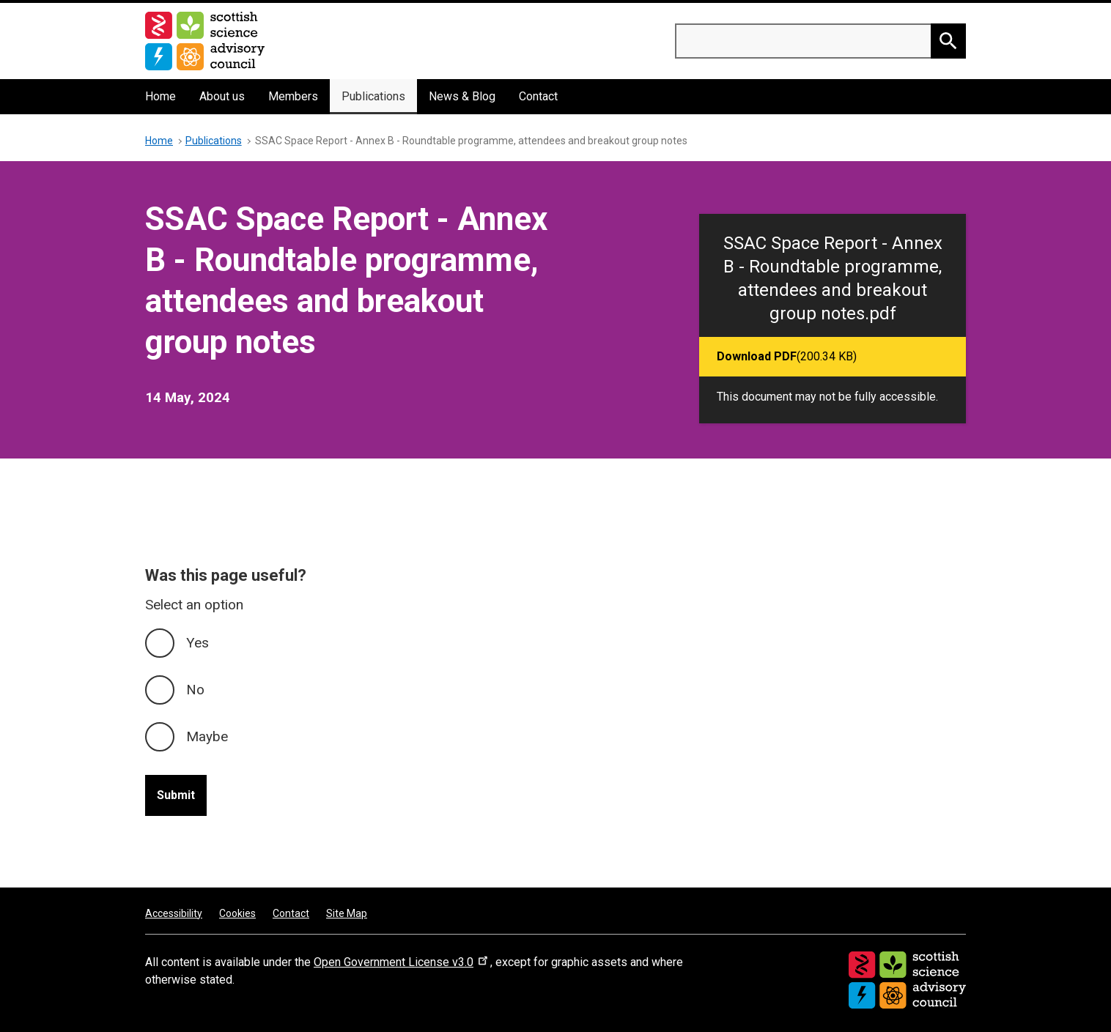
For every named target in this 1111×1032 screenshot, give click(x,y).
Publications (373, 96)
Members (293, 96)
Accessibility (173, 913)
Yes (197, 642)
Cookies (237, 913)
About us (222, 96)
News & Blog (462, 96)
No (195, 689)
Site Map (346, 913)
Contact (538, 96)
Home (160, 96)
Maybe (207, 736)
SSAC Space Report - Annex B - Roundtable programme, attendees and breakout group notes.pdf (832, 278)
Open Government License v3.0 (402, 962)
